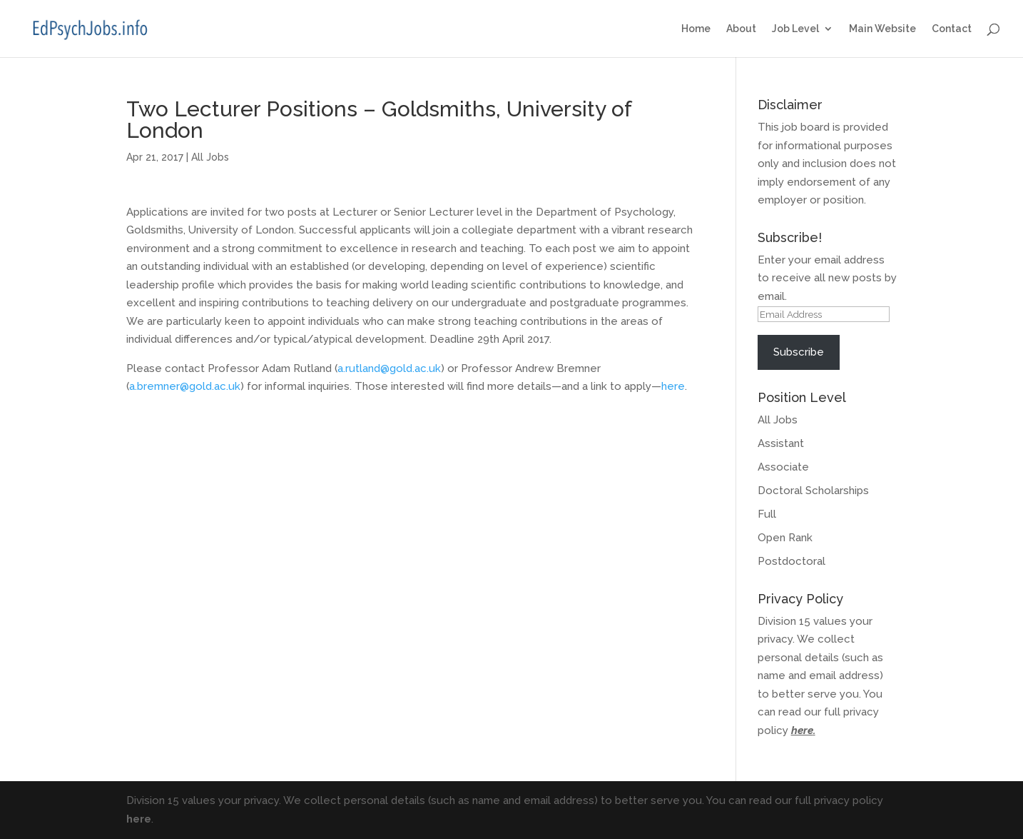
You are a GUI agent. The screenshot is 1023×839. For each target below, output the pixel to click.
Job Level (795, 29)
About (741, 29)
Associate (783, 467)
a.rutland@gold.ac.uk (389, 368)
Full (767, 514)
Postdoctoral (791, 561)
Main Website (882, 29)
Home (696, 29)
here (673, 386)
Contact (952, 29)
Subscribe (798, 352)
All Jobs (210, 157)
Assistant (781, 443)
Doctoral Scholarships (813, 490)
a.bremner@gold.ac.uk (184, 386)
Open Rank (785, 537)
